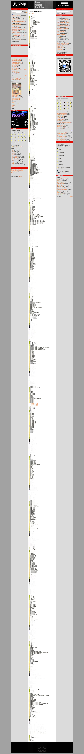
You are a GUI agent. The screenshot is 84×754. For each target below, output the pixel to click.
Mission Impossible (32, 500)
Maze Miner (31, 259)
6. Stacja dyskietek (60, 155)
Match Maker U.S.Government (34, 169)
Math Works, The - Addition (34, 214)
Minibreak (31, 465)
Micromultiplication (32, 363)
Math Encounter (32, 195)
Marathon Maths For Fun (33, 108)
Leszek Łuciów (59, 121)
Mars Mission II (32, 132)
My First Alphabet (32, 711)
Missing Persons (32, 495)
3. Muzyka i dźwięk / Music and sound (63, 43)
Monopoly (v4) (32, 547)
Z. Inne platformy (60, 168)
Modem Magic (32, 516)
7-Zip (19, 146)
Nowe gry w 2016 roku (15, 67)
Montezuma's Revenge (33, 572)
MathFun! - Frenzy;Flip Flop (34, 217)
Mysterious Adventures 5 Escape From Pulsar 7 (37, 729)
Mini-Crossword (32, 453)
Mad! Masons (31, 41)
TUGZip (21, 146)
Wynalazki (58, 177)
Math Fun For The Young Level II (35, 198)
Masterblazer (31, 147)
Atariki (13, 102)
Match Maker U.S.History (33, 170)
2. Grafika (59, 149)
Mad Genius (31, 35)
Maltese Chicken (32, 88)
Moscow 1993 (31, 608)
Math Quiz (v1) (32, 206)
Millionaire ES (31, 401)
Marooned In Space (32, 129)
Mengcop (31, 310)
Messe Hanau (31, 321)
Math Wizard (31, 213)
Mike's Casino (32, 384)
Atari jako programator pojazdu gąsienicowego (19, 40)
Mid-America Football (33, 366)
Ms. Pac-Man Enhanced (33, 661)
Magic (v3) (31, 53)
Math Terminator (32, 209)
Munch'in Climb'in (32, 680)
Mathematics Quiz (32, 224)
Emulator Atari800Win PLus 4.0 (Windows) (18, 78)
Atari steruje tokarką (60, 194)
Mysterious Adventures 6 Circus (35, 730)
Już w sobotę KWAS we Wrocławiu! (17, 19)
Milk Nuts (31, 391)
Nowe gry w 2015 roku (15, 68)
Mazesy (30, 272)
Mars (30, 130)
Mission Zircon (32, 509)
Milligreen (31, 395)
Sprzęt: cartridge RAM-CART (61, 137)
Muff (30, 665)
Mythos (30, 738)
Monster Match (32, 554)
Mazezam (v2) (31, 274)
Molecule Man (31, 523)
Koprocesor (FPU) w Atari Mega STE (63, 25)
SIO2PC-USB (59, 180)
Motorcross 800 (32, 611)
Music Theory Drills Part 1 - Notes (35, 702)
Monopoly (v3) (32, 546)
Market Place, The (32, 127)
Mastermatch (31, 149)
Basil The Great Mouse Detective (17, 161)
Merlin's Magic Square (33, 318)
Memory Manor (32, 303)
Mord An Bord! (32, 598)
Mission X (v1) (32, 507)
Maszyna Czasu (32, 160)
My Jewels (31, 713)
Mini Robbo (31, 449)
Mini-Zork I (31, 458)
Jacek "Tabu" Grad (60, 124)
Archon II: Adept (14, 156)
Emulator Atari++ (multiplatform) (16, 79)
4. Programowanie (60, 152)
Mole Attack (31, 521)
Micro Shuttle (31, 352)
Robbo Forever (14, 155)
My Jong (31, 714)
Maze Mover (31, 261)
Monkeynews (31, 542)
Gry (59, 13)
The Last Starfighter (15, 159)
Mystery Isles (31, 735)
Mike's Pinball (31, 385)
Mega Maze (31, 287)
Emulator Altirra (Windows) (16, 80)
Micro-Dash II (31, 354)
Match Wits (31, 177)
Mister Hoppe (31, 512)
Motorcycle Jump (32, 612)
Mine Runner (31, 420)
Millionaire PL (31, 402)
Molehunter (31, 525)
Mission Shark (32, 504)
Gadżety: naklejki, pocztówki (61, 136)
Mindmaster (31, 415)
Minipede (31, 470)
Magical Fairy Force (32, 69)
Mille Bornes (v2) (32, 394)
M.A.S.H (31, 18)
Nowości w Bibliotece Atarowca (16, 39)
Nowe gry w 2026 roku (15, 58)
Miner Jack (31, 433)
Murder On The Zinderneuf (34, 694)
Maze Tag (31, 269)
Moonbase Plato (32, 592)
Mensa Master (32, 311)
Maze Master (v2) (32, 258)
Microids (31, 362)
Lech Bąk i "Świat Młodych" (61, 115)
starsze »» (25, 43)
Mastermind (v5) (32, 155)
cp (71, 100)
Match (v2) (31, 162)
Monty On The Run (32, 573)
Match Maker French (33, 164)
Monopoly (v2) (32, 545)
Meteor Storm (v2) (32, 332)
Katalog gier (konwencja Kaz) (16, 130)
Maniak (30, 101)
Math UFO (31, 211)
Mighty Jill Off (32, 382)
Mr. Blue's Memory (32, 638)
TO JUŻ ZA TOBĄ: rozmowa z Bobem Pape (64, 122)
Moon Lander (31, 577)
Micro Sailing (31, 351)
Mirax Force (31, 479)
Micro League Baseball (33, 346)
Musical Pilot (31, 705)
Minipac (30, 469)
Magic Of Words (32, 64)
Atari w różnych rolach (60, 193)
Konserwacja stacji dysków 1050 (17, 62)
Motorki (30, 615)
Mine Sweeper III (32, 425)
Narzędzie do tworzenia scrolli (16, 60)
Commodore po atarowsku (16, 15)
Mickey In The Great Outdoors (34, 344)
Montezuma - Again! (32, 568)
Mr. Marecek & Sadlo (33, 647)
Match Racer (31, 174)
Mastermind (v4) (32, 154)
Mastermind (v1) (32, 151)
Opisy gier (12, 148)
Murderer (31, 696)
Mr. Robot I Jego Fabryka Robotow (35, 653)
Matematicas (31, 182)
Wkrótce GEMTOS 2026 (15, 27)
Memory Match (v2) (32, 305)
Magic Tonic (31, 67)
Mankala (31, 103)
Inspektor (13, 163)
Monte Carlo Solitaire (33, 566)
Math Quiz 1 (31, 208)
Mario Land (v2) (32, 121)
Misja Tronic (31, 482)
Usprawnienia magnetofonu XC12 (17, 61)
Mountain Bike (32, 618)
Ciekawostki (59, 37)
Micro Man (31, 350)
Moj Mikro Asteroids (33, 519)
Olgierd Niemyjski (60, 128)
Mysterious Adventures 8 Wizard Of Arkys (36, 732)
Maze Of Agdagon (32, 263)
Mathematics (31, 219)
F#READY (58, 117)
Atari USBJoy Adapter (60, 134)
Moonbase (31, 590)
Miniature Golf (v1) (32, 460)
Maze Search (31, 268)
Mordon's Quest (32, 599)
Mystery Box (31, 734)
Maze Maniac (31, 256)
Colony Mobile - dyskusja (15, 171)
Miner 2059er (31, 431)
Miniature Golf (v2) (32, 461)
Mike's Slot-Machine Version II (34, 387)
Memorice (31, 300)
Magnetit (31, 71)
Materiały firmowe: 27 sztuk (16, 97)
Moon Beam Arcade (32, 575)
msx (68, 105)
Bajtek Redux (14, 100)
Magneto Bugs (32, 75)
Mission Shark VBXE (33, 505)
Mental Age (31, 313)
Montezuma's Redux (33, 571)
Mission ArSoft (32, 498)
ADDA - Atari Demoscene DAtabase (62, 98)
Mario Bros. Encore (32, 119)
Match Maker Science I (33, 165)
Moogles (31, 574)
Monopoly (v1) (32, 544)
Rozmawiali (58, 112)
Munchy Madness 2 (32, 686)
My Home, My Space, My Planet (34, 712)
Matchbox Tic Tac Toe (33, 179)
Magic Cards (31, 54)
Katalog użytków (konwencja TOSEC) (63, 171)
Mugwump (31, 666)
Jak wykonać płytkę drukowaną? (62, 189)
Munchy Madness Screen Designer (35, 689)
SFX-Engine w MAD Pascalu (16, 59)
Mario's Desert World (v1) (33, 122)
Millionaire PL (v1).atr (34, 403)
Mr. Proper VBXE (32, 649)
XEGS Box (59, 192)
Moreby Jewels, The (32, 601)
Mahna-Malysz (32, 79)
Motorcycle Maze (32, 613)
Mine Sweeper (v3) (32, 423)
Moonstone (31, 594)
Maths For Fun (32, 227)
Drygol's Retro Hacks (15, 106)
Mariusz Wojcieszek (60, 119)
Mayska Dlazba (32, 247)
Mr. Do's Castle (32, 642)
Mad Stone (31, 40)
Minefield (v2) (31, 427)
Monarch (31, 527)
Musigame (31, 706)
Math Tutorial (31, 210)
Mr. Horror (31, 645)
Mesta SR (31, 323)
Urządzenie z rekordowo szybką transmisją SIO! (19, 16)
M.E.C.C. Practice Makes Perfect (35, 22)
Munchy (31, 684)
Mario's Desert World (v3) (33, 124)
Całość (13, 146)
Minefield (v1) (31, 426)
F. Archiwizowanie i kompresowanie (63, 167)
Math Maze (31, 202)
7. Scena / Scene (60, 46)
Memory (31, 301)
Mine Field (31, 418)
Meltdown (31, 298)
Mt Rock (31, 663)
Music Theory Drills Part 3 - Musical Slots (36, 704)
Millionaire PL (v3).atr (34, 405)
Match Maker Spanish (33, 168)
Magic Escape (32, 59)
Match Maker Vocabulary (33, 171)
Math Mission (31, 204)
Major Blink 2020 (32, 82)
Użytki (62, 13)
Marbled (31, 111)
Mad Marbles (31, 39)
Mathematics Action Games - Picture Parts (36, 220)
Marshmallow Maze (32, 133)
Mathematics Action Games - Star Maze (36, 223)
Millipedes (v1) (32, 407)
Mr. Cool (31, 639)
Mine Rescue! (31, 419)
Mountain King (32, 620)
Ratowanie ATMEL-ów (60, 182)
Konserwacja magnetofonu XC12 (17, 63)
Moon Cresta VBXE (32, 576)
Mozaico (31, 635)
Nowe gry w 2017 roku (15, 65)
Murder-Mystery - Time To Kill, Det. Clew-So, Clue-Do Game (39, 695)
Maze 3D (31, 251)
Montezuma (31, 567)
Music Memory (32, 701)
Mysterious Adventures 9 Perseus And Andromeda (38, 733)
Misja (30, 481)
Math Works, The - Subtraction (34, 215)
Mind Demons (31, 412)
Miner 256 (31, 432)
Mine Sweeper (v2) (32, 422)
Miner (30, 428)
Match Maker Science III (33, 167)
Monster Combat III (32, 551)
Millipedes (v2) (32, 408)
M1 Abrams (31, 26)
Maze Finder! (31, 253)
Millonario (31, 409)
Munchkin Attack (32, 683)
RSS (25, 12)
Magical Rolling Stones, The (34, 70)
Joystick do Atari (59, 184)
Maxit (30, 244)
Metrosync (31, 339)
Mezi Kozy (31, 340)
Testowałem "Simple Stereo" (61, 185)
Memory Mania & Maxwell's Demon (35, 302)
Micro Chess (31, 345)
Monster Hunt (31, 552)
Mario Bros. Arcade (32, 118)
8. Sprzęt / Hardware (60, 47)
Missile (30, 483)
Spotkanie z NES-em (15, 18)
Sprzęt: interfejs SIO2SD (61, 140)
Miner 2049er (31, 430)
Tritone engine (14, 73)
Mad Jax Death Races (33, 36)
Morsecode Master (32, 606)
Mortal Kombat (32, 607)
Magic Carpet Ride (32, 55)
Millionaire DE (32, 399)
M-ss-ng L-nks (32, 17)
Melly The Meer (32, 295)
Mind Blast (31, 410)
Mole (30, 520)
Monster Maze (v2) (32, 556)
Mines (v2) (31, 435)
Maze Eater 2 (31, 252)
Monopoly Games (32, 548)
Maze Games (31, 255)
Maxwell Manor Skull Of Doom (34, 246)
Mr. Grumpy (31, 644)
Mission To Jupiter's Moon (34, 506)
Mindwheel (31, 417)
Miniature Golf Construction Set (34, 464)
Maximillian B (31, 242)
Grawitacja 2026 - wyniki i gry (16, 24)
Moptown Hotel (32, 596)
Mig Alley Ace (31, 381)
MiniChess (31, 459)
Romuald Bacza (59, 120)
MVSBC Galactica (32, 32)
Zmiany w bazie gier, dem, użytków (62, 19)
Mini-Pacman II (32, 455)
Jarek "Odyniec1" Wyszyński (61, 127)
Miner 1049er (31, 429)
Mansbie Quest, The (32, 104)
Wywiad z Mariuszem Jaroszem (62, 113)
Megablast (31, 289)
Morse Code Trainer (32, 604)
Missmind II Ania (32, 510)
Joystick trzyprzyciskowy (61, 187)
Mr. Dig (30, 640)
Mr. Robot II (31, 654)
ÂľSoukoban (31, 740)
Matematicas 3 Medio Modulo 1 (34, 183)
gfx (71, 102)
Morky (30, 603)
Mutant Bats (31, 708)
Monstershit (31, 559)
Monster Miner (32, 557)
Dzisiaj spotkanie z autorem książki (17, 37)
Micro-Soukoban (32, 356)
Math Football (31, 196)
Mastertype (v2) (32, 159)
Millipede (31, 406)
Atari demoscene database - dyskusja (17, 170)
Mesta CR (31, 322)
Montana (31, 561)
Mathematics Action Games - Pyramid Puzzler (37, 221)
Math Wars (31, 212)
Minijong (31, 466)
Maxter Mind (31, 245)
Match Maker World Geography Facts (35, 172)
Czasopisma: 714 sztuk (15, 95)
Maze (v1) (31, 248)
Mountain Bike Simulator (33, 619)
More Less (31, 600)
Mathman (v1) (31, 225)
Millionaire (31, 396)
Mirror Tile (31, 480)
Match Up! (31, 176)
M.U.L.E (30, 25)
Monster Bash (32, 550)
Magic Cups (31, 57)
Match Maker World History (34, 173)
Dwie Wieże (13, 160)
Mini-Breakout (32, 452)
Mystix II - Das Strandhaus (34, 737)
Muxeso (30, 710)
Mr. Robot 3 (31, 650)
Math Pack (31, 205)
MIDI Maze (31, 28)
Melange (31, 294)
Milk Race (31, 392)
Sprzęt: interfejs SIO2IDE (61, 139)
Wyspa (13, 158)
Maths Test (31, 229)
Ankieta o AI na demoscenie (16, 32)
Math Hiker (31, 201)
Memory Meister (32, 306)
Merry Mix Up (31, 320)
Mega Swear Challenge (33, 288)
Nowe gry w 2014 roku (15, 72)
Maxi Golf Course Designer (34, 241)
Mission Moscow (32, 502)
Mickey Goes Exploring (33, 342)
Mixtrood (31, 515)
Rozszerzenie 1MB (60, 186)
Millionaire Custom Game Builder (35, 398)
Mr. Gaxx (31, 643)
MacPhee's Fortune (32, 33)
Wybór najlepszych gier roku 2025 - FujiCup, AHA (19, 35)
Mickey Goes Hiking (32, 343)
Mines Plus (31, 436)
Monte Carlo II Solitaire (33, 565)
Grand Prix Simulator (15, 164)
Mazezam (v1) (31, 273)
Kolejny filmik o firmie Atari (61, 31)
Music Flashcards (32, 700)
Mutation (31, 709)
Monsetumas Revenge (33, 549)
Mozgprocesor (32, 636)
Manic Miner (31, 102)
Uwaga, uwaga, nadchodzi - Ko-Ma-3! (63, 22)
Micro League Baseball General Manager (36, 348)
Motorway (31, 616)
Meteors (31, 335)
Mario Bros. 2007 (32, 117)
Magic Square (31, 66)
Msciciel (31, 662)
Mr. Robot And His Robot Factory (35, 651)
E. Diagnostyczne (60, 165)
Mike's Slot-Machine (33, 386)
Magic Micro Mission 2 (33, 63)
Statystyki (12, 172)
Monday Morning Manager (33, 528)
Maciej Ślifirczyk (59, 126)
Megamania (31, 292)
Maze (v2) (31, 249)
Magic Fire (31, 60)
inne (68, 103)
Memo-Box (31, 299)
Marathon (31, 107)
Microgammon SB (32, 361)
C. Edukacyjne (60, 162)
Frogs (12, 150)
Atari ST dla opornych (15, 71)
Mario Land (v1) (32, 120)
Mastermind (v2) (32, 152)
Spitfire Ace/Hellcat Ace (15, 157)
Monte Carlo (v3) (32, 564)
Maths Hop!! (31, 228)
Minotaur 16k (31, 471)
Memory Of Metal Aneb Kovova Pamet (35, 307)
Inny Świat (13, 162)
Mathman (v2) (31, 226)
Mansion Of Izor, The (33, 105)
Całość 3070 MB (15, 143)
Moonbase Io (31, 591)
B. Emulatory (59, 161)
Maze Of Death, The (32, 264)
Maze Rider (31, 267)
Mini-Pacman (31, 454)
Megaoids (31, 293)
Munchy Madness (32, 685)
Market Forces (32, 126)
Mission (30, 496)
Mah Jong (31, 77)
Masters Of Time (32, 156)
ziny (65, 109)
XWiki (12, 103)
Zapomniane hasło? (60, 6)
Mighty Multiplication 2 (33, 383)
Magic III (31, 61)
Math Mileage (31, 203)
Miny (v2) (31, 477)
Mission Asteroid (32, 499)
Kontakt (12, 108)
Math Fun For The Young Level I (34, 197)
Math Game (31, 199)
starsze (26, 75)
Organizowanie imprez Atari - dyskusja (17, 169)
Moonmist (31, 593)
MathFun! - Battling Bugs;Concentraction (36, 216)
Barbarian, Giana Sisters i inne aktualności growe (19, 22)
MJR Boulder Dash (32, 30)
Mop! (30, 595)
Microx (30, 365)
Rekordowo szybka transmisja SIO (62, 34)
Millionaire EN (32, 400)
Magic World (31, 68)
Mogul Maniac (32, 518)
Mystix (30, 736)
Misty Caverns (32, 514)
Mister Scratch (32, 513)
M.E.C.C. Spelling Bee (33, 24)
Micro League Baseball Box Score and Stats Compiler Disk (39, 347)
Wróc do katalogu (31, 13)
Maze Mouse (31, 260)
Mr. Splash (31, 655)
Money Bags (31, 531)
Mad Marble (31, 37)
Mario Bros (13, 153)
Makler (30, 86)
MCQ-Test (31, 27)
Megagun (31, 290)
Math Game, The (32, 200)
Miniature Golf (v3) (32, 462)
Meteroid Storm (32, 336)
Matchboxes (31, 180)
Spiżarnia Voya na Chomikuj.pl (16, 99)
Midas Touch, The (32, 368)
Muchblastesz (31, 664)
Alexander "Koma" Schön (61, 125)
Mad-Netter (31, 43)
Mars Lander (31, 131)
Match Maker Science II (33, 166)
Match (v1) (31, 161)
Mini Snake (31, 450)
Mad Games (31, 34)
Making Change (32, 85)
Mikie (30, 388)
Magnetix (31, 73)
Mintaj (30, 473)
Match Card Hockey (32, 163)
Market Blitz (31, 125)
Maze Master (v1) (32, 257)
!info (65, 103)
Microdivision (31, 360)
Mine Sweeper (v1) (32, 421)
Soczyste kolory (59, 191)
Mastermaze (31, 150)
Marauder (31, 109)
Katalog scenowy (59, 99)
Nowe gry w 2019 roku (15, 64)
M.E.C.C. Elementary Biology (34, 21)
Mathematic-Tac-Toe (33, 218)
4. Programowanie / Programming (62, 44)
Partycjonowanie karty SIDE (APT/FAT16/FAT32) (19, 69)
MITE (30, 29)
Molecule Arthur (32, 522)
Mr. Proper (31, 648)
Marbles (31, 112)
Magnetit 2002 (32, 72)
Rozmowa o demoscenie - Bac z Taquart (18, 25)
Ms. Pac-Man (31, 660)
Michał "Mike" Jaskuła (60, 116)
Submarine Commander (15, 149)
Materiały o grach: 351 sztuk (16, 98)
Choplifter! (13, 151)
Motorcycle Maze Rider (33, 614)
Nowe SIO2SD (59, 181)
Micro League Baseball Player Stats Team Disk (37, 349)
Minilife (30, 467)
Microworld (31, 364)
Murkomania (31, 697)
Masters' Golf (31, 157)
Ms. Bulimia (31, 659)
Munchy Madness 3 (32, 687)
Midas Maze (31, 367)
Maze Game (31, 254)
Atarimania (13, 104)
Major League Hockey (33, 84)
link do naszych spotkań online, (62, 57)
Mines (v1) (31, 434)
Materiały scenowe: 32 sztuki (16, 96)
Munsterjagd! (31, 692)
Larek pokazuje (14, 66)
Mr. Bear (31, 637)
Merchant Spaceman (33, 316)
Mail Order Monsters (33, 80)
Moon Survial (31, 589)
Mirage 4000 (31, 478)
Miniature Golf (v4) (32, 463)
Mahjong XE (31, 78)
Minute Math (31, 475)
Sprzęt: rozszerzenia (60, 135)
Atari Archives (14, 105)
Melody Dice (31, 296)
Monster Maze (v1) (32, 555)
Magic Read (31, 65)
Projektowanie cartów (60, 183)
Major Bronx (31, 83)
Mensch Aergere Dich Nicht (34, 312)
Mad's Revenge (32, 42)
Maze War (31, 270)
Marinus (31, 113)
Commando (13, 152)
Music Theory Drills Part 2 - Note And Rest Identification (38, 703)
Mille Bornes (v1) (32, 393)
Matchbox (31, 178)
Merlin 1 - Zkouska (32, 317)
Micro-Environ (32, 355)
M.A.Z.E (30, 19)
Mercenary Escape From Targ (34, 314)
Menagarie (31, 309)
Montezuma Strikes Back (33, 570)
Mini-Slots (31, 457)
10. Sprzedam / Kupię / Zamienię (62, 48)
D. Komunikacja (60, 164)
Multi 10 (30, 668)
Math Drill (31, 194)
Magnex (30, 76)
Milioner (31, 389)
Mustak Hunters (32, 707)
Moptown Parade (32, 597)
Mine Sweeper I (32, 424)
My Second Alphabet (33, 715)
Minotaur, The (31, 472)
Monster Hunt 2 (32, 553)
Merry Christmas (32, 319)
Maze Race (31, 265)
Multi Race (31, 671)
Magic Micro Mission (33, 62)
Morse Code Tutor (32, 605)
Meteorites (31, 334)
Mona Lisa (31, 526)
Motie (30, 610)
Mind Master (31, 413)
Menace (30, 308)
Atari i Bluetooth (59, 179)
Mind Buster (31, 411)
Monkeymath (31, 541)
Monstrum (31, 560)
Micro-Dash (31, 353)
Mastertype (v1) (32, 158)
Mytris (30, 739)
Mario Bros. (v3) (32, 116)
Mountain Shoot (32, 621)
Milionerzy (31, 390)
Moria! (30, 602)
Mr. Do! (30, 641)
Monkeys (31, 543)
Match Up (31, 175)
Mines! (30, 437)
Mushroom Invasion (32, 699)
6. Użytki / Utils (59, 45)
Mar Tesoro (31, 106)
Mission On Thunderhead (33, 503)
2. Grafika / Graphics (60, 42)
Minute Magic (31, 474)
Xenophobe (13, 154)
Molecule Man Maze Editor (34, 524)
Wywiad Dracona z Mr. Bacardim (62, 114)
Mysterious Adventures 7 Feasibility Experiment (37, 731)
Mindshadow (31, 416)
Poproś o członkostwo (66, 6)
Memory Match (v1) (32, 304)
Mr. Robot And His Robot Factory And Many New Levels (38, 652)
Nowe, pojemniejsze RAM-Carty (62, 132)
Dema (65, 13)
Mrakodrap (31, 657)
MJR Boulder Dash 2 (33, 31)
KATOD (58, 118)
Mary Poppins (31, 135)
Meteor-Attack (32, 333)
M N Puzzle (31, 16)
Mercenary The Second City (34, 315)
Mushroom (31, 698)
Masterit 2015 (31, 148)
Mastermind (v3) (32, 153)
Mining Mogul (31, 468)
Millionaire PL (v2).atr (34, 404)
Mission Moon (32, 501)
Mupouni (31, 693)
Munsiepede (31, 690)
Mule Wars (31, 667)
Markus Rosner (32, 128)
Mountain (31, 617)
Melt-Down (31, 297)
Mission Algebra (32, 497)
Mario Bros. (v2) (32, 115)
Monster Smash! (32, 558)
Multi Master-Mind (32, 670)
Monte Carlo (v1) (32, 562)
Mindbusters (31, 414)
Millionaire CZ (31, 397)
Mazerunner (31, 271)
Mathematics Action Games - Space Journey (36, 222)
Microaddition (31, 357)
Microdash (31, 358)
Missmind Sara (32, 511)
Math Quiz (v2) (32, 207)
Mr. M (30, 646)
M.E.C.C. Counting (32, 20)
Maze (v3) (31, 250)
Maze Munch (31, 262)
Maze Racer (31, 266)
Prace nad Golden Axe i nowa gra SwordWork (19, 21)
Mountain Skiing (32, 622)
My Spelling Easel (32, 716)
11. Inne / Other (59, 49)
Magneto (31, 74)
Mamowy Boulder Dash (33, 89)
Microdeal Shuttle (32, 359)
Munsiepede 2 (32, 691)
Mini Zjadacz (31, 451)
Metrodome (31, 338)
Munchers (31, 681)
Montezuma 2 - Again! (33, 569)
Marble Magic (31, 110)
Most (30, 609)
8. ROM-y (59, 158)
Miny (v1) (31, 476)
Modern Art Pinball (32, 517)
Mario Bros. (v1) (32, 114)
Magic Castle (31, 56)
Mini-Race (31, 456)
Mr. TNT (30, 656)
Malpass (31, 87)
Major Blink (31, 81)
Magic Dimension (32, 58)
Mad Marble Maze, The (33, 38)
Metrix (30, 337)
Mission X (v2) (32, 508)
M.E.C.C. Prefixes (32, 23)
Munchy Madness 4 (32, 688)
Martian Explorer (32, 134)
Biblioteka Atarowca (14, 81)
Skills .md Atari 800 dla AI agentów (62, 28)
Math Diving (31, 193)
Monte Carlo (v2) (32, 563)
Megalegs (31, 291)
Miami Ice (31, 341)
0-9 (12, 134)
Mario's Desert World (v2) (33, 123)
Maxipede (31, 243)
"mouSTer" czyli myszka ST (61, 133)
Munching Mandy (32, 682)
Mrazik (30, 658)
